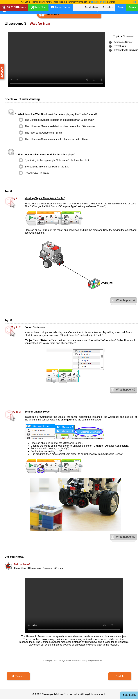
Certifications (91, 7)
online (94, 2)
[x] (134, 2)
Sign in (121, 7)
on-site (103, 2)
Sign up (132, 7)
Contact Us (129, 695)
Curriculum (107, 7)
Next (120, 676)
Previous (18, 676)
